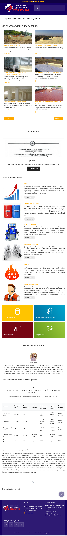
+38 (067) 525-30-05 (39, 1)
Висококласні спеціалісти (31, 244)
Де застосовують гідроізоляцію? (20, 26)
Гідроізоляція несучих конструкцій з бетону (16, 101)
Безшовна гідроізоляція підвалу (12, 45)
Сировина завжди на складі (31, 203)
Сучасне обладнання (30, 224)
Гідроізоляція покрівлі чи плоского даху (46, 45)
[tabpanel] (33, 156)
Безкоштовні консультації (31, 284)
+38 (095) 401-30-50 (27, 1)
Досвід (26, 183)
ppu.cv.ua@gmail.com (55, 515)
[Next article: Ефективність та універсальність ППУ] (58, 118)
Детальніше (7, 53)
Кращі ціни (27, 264)
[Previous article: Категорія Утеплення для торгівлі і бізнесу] (9, 118)
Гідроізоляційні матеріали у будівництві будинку (48, 72)
